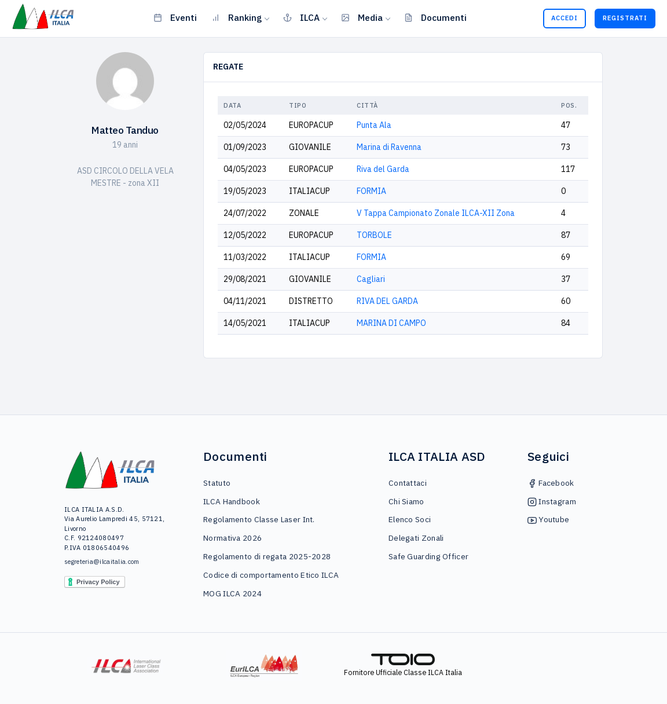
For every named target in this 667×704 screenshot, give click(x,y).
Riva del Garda (383, 169)
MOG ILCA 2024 (232, 593)
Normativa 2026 (232, 538)
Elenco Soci (410, 519)
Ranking (236, 17)
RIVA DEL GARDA (387, 301)
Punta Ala (374, 125)
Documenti (435, 17)
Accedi (564, 18)
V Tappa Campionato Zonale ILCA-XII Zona (436, 213)
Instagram (551, 501)
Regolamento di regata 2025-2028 (267, 556)
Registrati (625, 18)
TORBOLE (374, 235)
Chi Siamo (406, 501)
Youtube (548, 519)
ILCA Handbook (231, 501)
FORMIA (371, 191)
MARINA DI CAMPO (391, 323)
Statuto (216, 483)
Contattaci (408, 483)
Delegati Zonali (416, 538)
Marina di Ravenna (389, 147)
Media (362, 17)
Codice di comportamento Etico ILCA (271, 575)
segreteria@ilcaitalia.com (102, 562)
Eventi (175, 17)
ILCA (301, 17)
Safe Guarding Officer (428, 556)
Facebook (550, 483)
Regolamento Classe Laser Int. (259, 519)
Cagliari (371, 279)
